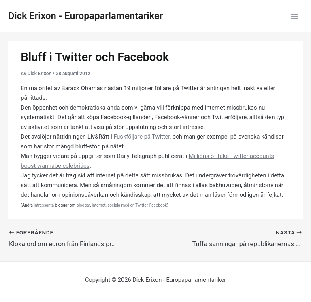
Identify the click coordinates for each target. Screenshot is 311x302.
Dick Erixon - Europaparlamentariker (85, 15)
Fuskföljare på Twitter (141, 136)
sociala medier (120, 205)
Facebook (158, 205)
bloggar (83, 205)
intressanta (44, 205)
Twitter (141, 205)
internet (99, 205)
